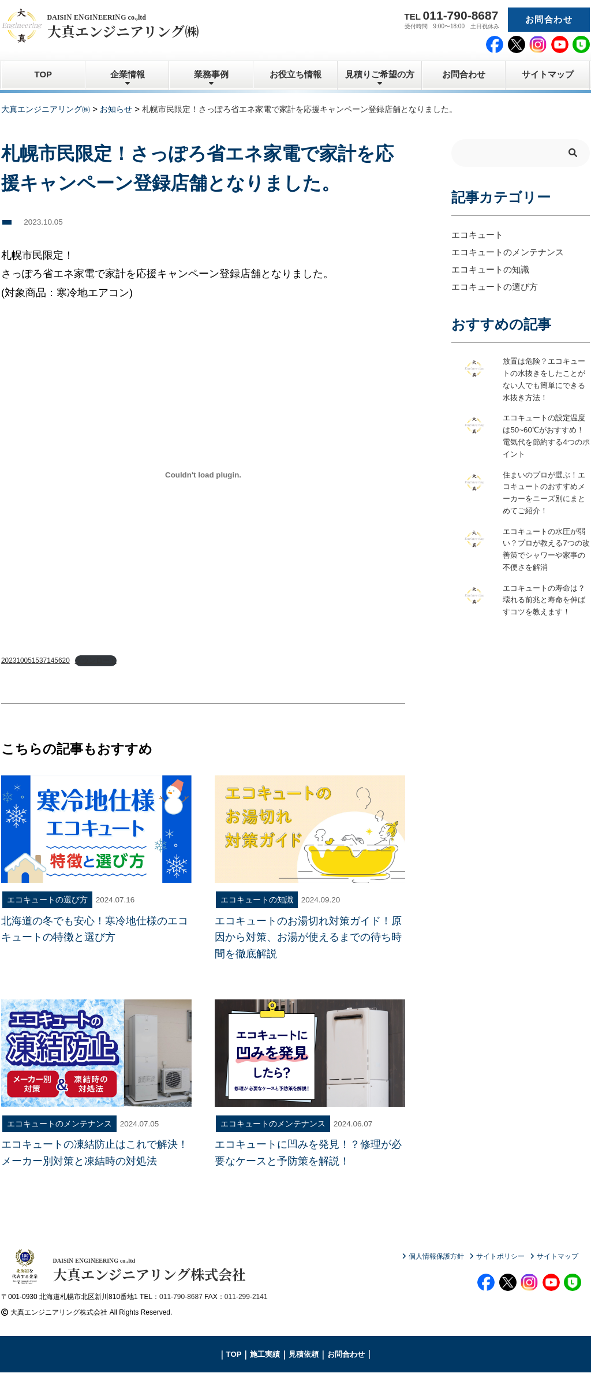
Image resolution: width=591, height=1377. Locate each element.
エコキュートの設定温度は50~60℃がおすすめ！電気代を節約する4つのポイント (545, 437)
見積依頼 (304, 1358)
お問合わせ (549, 19)
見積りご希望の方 (379, 74)
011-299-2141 (246, 1301)
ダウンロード (96, 660)
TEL (452, 15)
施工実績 (265, 1358)
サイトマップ (548, 74)
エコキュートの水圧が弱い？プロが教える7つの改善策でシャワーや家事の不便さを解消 (545, 551)
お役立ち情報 (295, 74)
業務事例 (211, 74)
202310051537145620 (35, 660)
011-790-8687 (181, 1301)
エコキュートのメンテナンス (507, 252)
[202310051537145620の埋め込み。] (203, 475)
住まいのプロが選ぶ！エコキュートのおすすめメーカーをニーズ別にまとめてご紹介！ (543, 494)
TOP (44, 74)
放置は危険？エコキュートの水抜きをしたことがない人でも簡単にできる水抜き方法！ (543, 379)
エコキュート (477, 235)
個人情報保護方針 (436, 1256)
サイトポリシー (500, 1256)
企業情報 (127, 74)
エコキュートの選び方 (494, 287)
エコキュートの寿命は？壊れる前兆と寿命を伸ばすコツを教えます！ (543, 608)
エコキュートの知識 (490, 269)
